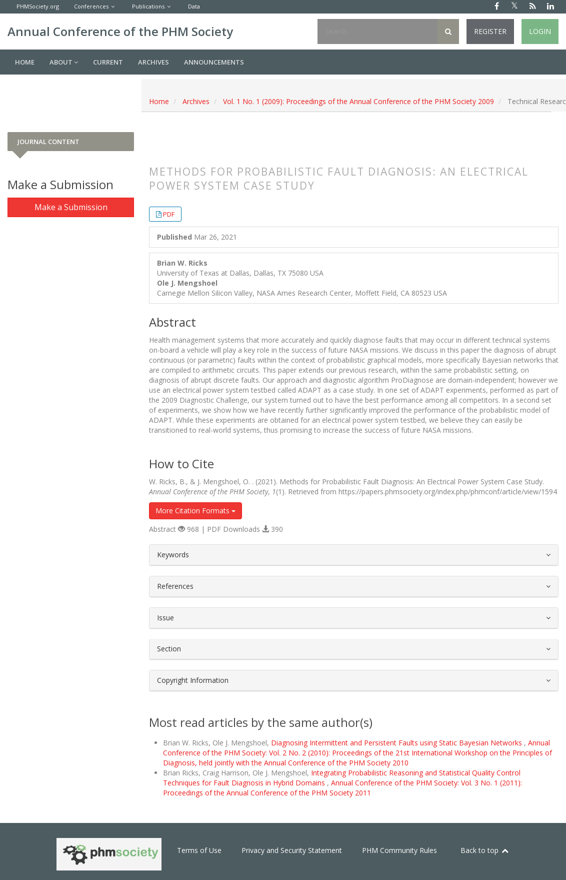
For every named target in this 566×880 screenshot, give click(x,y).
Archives (153, 62)
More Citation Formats (196, 510)
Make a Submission (71, 207)
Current (108, 62)
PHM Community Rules (399, 850)
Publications (148, 6)
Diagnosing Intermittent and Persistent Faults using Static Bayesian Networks (397, 742)
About (64, 62)
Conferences (91, 6)
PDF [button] (168, 214)
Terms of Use (199, 850)
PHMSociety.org (37, 6)
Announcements (214, 62)
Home (24, 62)
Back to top (485, 850)
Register (490, 31)
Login (540, 31)
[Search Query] (378, 31)
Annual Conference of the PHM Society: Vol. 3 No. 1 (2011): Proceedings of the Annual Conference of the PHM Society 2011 (342, 787)
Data (194, 6)
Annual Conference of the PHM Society (120, 31)
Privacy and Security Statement (292, 850)
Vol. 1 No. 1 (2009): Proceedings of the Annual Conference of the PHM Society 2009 (358, 101)
